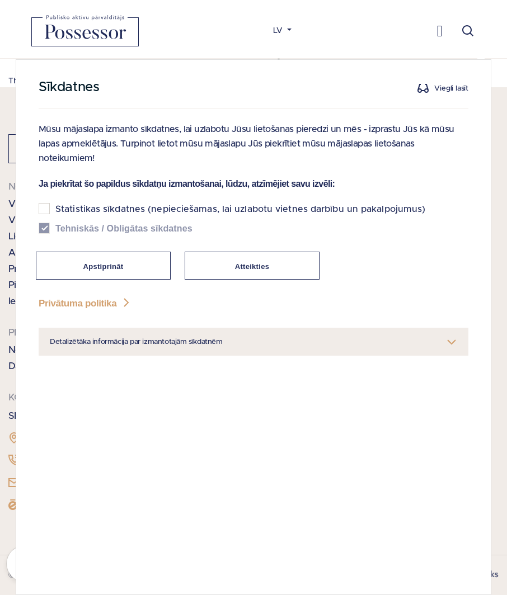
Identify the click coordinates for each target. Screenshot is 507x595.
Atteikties (252, 266)
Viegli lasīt (451, 88)
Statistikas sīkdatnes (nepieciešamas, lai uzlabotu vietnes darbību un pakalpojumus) (240, 209)
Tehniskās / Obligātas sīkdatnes (124, 228)
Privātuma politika (85, 303)
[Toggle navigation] (439, 30)
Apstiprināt (103, 266)
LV (279, 31)
